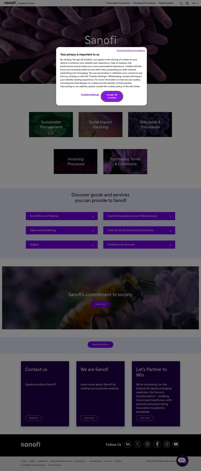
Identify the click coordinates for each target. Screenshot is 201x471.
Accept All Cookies (112, 96)
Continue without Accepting (131, 51)
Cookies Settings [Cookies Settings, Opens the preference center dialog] (90, 95)
